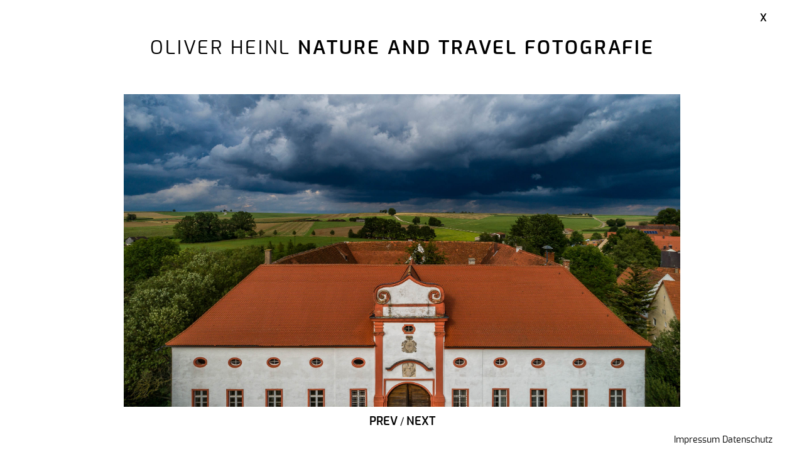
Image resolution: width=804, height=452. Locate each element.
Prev (383, 422)
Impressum (697, 440)
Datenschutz (747, 440)
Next (420, 422)
